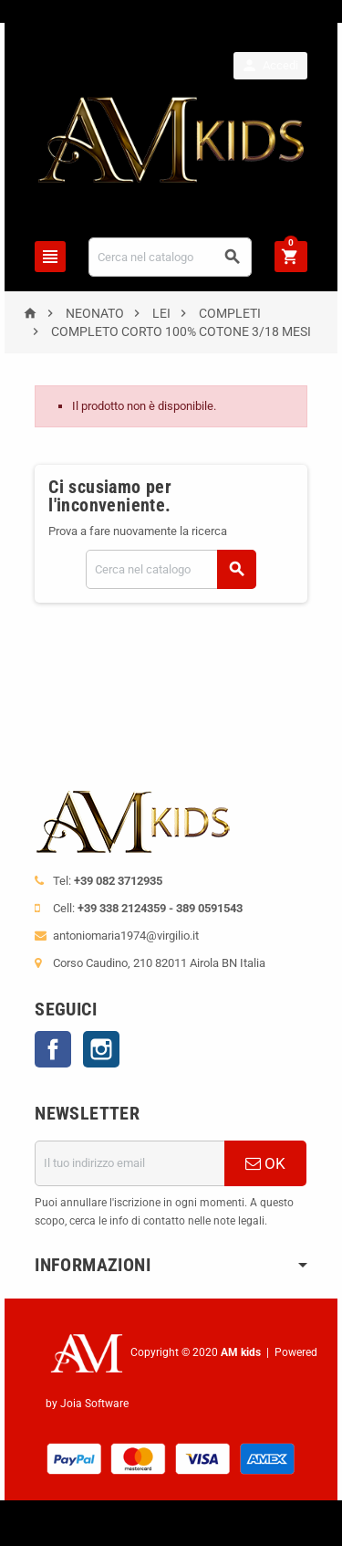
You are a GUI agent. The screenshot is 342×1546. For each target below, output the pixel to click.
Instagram (101, 1049)
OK (265, 1163)
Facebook (53, 1049)
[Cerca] (170, 257)
